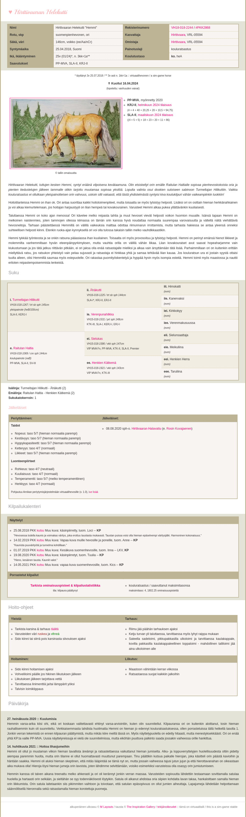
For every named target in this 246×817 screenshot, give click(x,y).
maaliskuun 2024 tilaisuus (155, 115)
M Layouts (106, 806)
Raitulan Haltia (23, 348)
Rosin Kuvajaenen (178, 428)
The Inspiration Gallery (141, 806)
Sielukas (97, 339)
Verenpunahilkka (102, 314)
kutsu (40, 530)
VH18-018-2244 (182, 27)
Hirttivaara (178, 35)
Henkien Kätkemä (104, 363)
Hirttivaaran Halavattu (146, 428)
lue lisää (93, 492)
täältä (54, 629)
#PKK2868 (203, 27)
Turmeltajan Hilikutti (26, 300)
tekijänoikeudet (166, 806)
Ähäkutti (95, 290)
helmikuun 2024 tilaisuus (155, 105)
